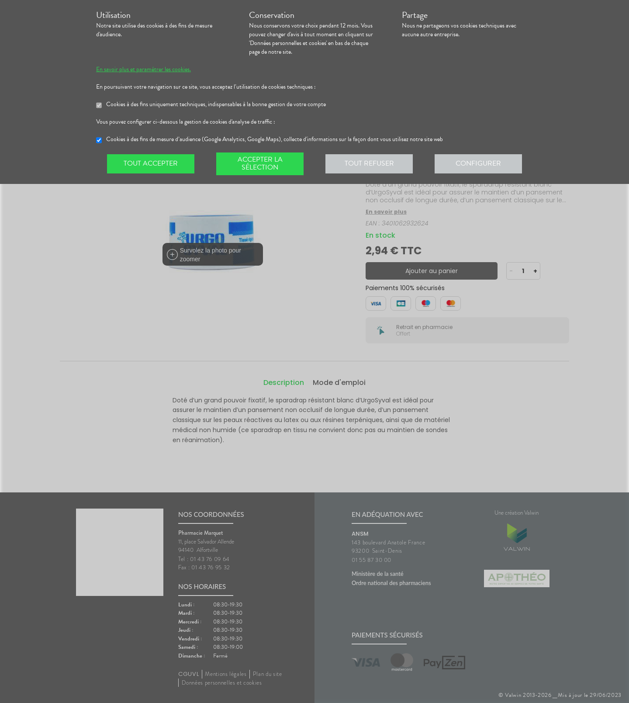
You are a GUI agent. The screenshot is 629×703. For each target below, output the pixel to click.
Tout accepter (151, 163)
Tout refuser (369, 163)
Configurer (478, 163)
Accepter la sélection (260, 163)
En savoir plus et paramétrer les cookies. (143, 69)
